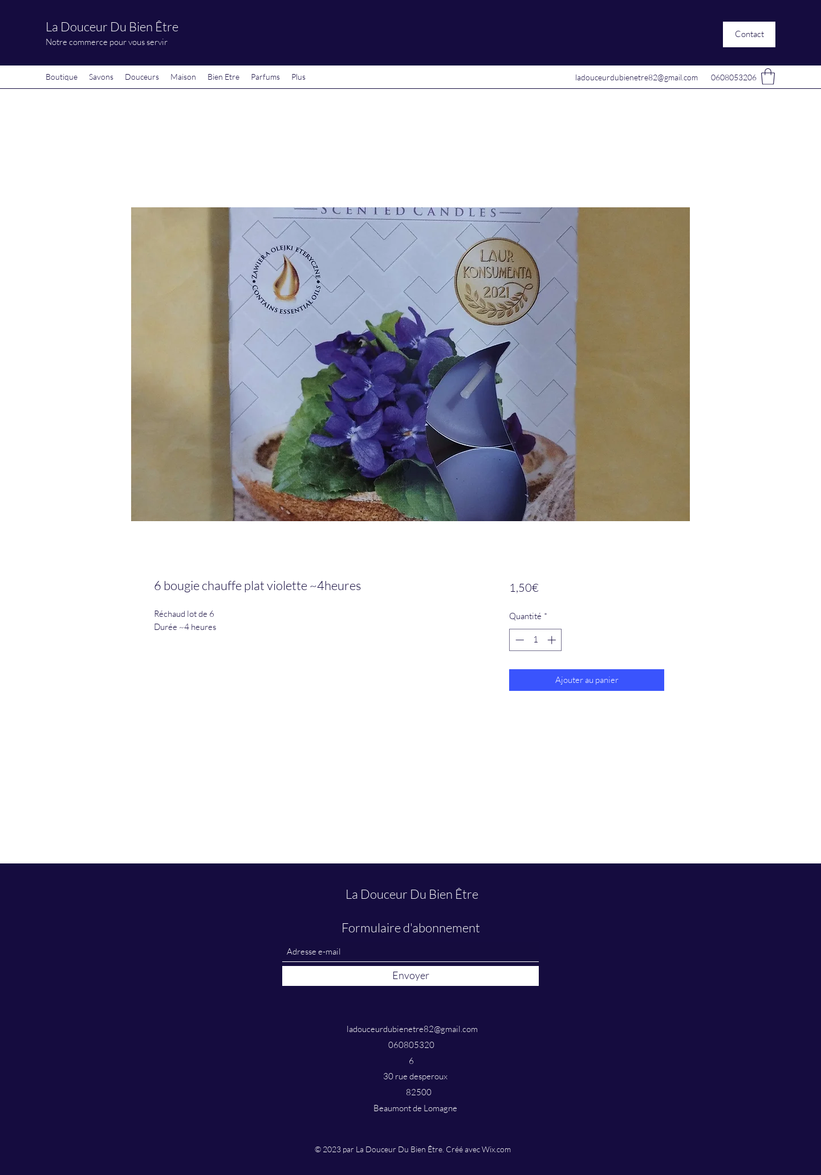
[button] (749, 34)
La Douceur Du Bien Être (112, 26)
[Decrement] (518, 639)
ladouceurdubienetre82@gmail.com (636, 77)
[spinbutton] (535, 639)
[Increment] (552, 639)
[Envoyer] (410, 976)
